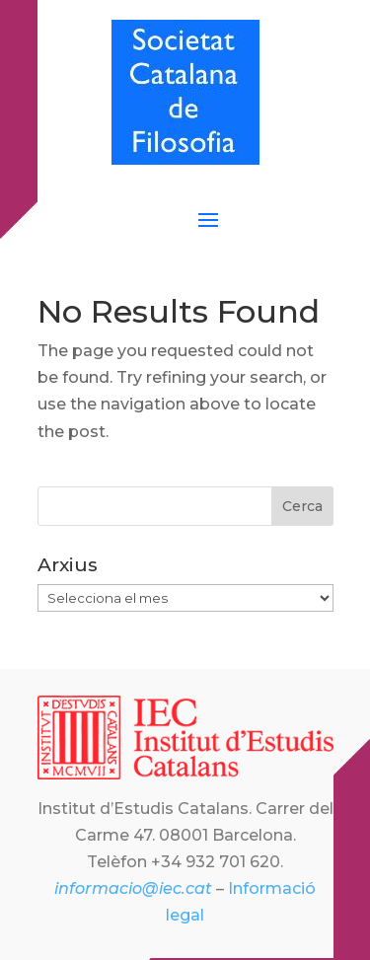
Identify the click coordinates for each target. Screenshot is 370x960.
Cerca (302, 506)
